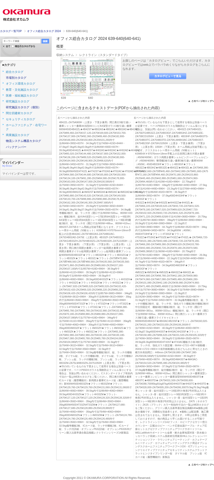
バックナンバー (16, 147)
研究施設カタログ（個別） (23, 107)
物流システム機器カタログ (23, 141)
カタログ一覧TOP (11, 31)
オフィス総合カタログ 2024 (44, 31)
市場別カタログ (16, 77)
